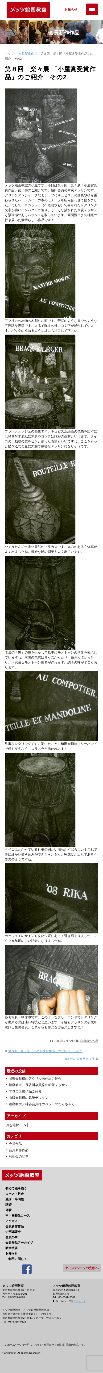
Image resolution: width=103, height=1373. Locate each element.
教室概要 (11, 1248)
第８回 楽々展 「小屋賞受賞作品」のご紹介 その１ (45, 1051)
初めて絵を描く (16, 1188)
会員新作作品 (28, 53)
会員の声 (11, 1237)
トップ (9, 53)
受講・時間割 (14, 1199)
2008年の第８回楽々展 (79, 1059)
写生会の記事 (19, 1156)
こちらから (80, 1301)
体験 (8, 1210)
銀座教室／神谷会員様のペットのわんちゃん (42, 1104)
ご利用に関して (16, 1259)
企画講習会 (13, 1232)
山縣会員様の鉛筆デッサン (28, 1098)
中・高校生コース (17, 1215)
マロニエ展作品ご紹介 (25, 1091)
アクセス (11, 1221)
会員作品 (15, 1144)
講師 (8, 1204)
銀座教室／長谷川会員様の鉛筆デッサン (38, 1085)
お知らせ (71, 9)
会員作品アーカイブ (19, 1242)
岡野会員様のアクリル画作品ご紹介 (35, 1078)
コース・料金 (14, 1194)
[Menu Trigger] (92, 9)
